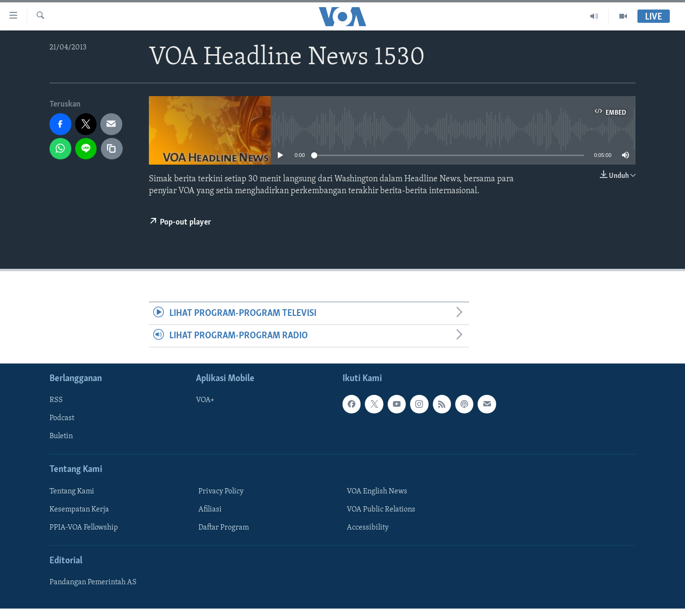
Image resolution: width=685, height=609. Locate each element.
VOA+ (205, 400)
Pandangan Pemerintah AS (93, 583)
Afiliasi (210, 509)
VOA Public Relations (381, 509)
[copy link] (112, 149)
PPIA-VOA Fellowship (83, 527)
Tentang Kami (71, 491)
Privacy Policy (221, 491)
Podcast (61, 418)
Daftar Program (223, 527)
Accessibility (368, 527)
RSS (56, 400)
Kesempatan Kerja (79, 509)
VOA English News (377, 491)
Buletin (61, 437)
